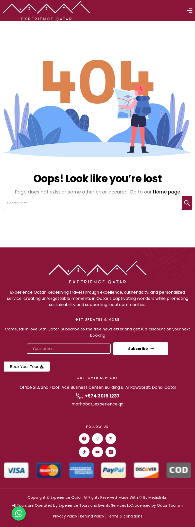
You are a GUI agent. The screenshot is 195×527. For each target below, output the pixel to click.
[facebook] (84, 438)
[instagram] (97, 438)
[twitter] (110, 438)
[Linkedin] (110, 452)
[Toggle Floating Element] (19, 513)
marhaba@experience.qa (97, 404)
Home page (166, 192)
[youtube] (97, 452)
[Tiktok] (84, 452)
